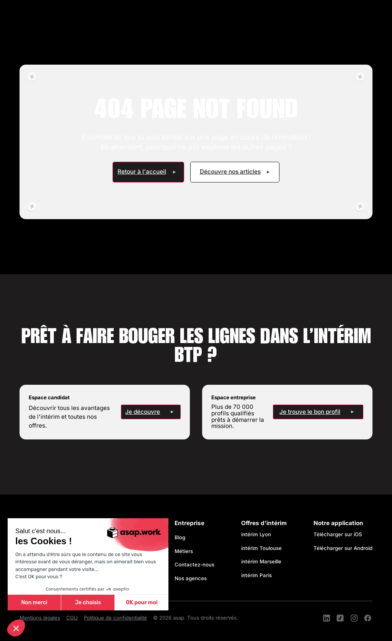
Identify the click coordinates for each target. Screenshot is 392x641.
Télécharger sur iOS (338, 534)
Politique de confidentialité (115, 618)
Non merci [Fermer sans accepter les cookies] (34, 602)
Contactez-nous (194, 564)
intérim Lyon (256, 534)
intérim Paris (256, 575)
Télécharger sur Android (343, 548)
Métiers (184, 551)
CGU (72, 618)
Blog (180, 537)
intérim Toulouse (261, 548)
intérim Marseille (262, 561)
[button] (16, 628)
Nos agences (191, 578)
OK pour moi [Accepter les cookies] (142, 602)
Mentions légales (40, 618)
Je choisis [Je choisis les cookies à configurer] (88, 602)
